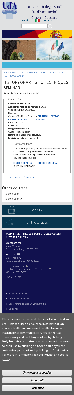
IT (37, 20)
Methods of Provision (22, 177)
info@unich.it (20, 265)
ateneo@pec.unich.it (40, 268)
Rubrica (26, 20)
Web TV (37, 210)
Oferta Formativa (32, 72)
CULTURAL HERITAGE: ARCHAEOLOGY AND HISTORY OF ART (34, 118)
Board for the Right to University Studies (27, 303)
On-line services (37, 222)
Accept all (37, 388)
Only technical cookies (37, 380)
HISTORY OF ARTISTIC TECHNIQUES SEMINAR (35, 162)
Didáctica (16, 72)
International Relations (20, 298)
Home (6, 72)
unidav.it (13, 308)
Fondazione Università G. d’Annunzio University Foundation (37, 313)
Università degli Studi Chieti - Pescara (44, 12)
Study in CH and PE (18, 293)
